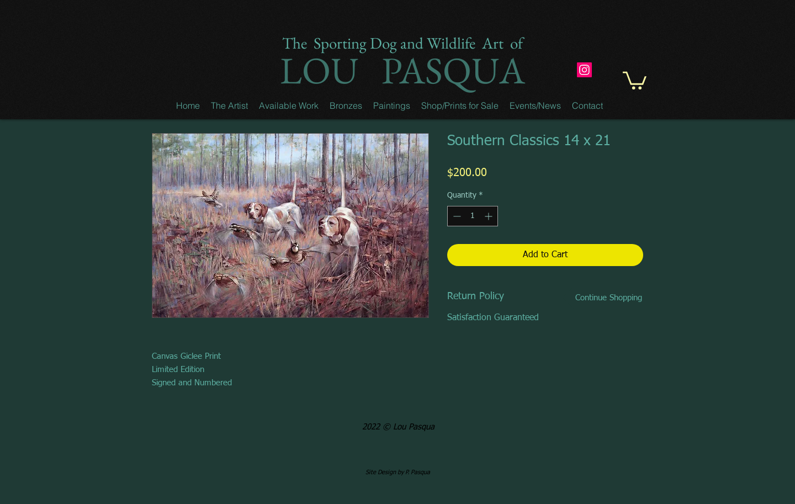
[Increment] (489, 216)
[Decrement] (456, 216)
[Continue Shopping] (608, 298)
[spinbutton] (473, 216)
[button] (229, 105)
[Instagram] (584, 69)
